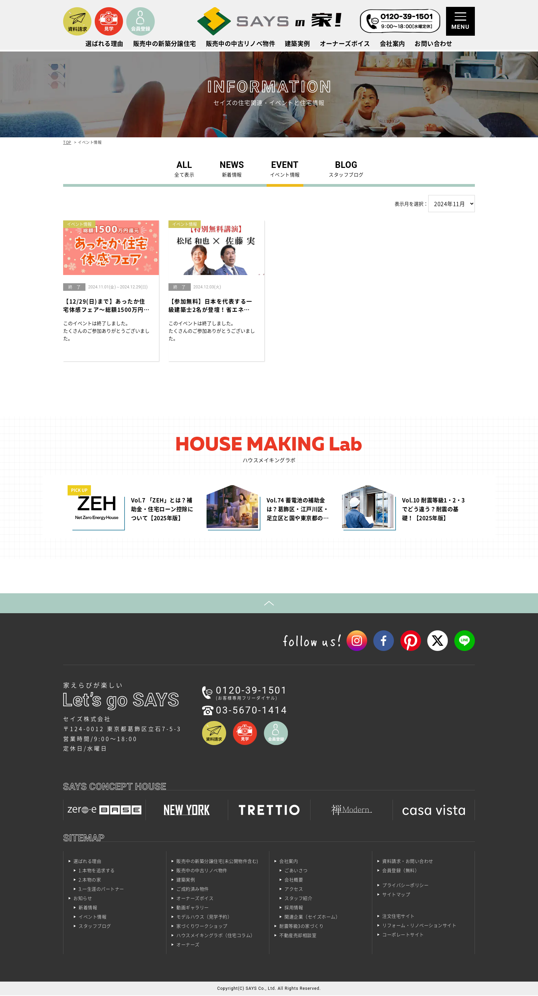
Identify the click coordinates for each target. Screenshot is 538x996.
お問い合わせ (433, 44)
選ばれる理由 (104, 44)
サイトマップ (396, 895)
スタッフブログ (95, 926)
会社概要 (293, 880)
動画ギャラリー (192, 908)
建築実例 (297, 44)
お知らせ (82, 898)
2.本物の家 (90, 880)
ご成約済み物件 (192, 889)
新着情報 (88, 908)
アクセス (293, 889)
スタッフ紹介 (298, 898)
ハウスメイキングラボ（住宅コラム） (215, 936)
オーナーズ (188, 945)
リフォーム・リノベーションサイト (419, 926)
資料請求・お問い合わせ (407, 861)
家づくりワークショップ (201, 926)
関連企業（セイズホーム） (312, 917)
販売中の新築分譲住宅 (164, 44)
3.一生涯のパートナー (101, 889)
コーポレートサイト (403, 935)
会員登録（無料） (400, 871)
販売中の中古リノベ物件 (240, 44)
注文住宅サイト (398, 916)
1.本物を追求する (97, 871)
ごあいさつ (296, 871)
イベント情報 (92, 917)
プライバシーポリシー (405, 885)
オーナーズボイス (345, 44)
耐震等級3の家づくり (301, 926)
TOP (67, 142)
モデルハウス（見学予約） (204, 917)
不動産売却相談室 (297, 936)
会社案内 (392, 44)
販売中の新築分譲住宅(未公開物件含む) (217, 861)
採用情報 (293, 908)
